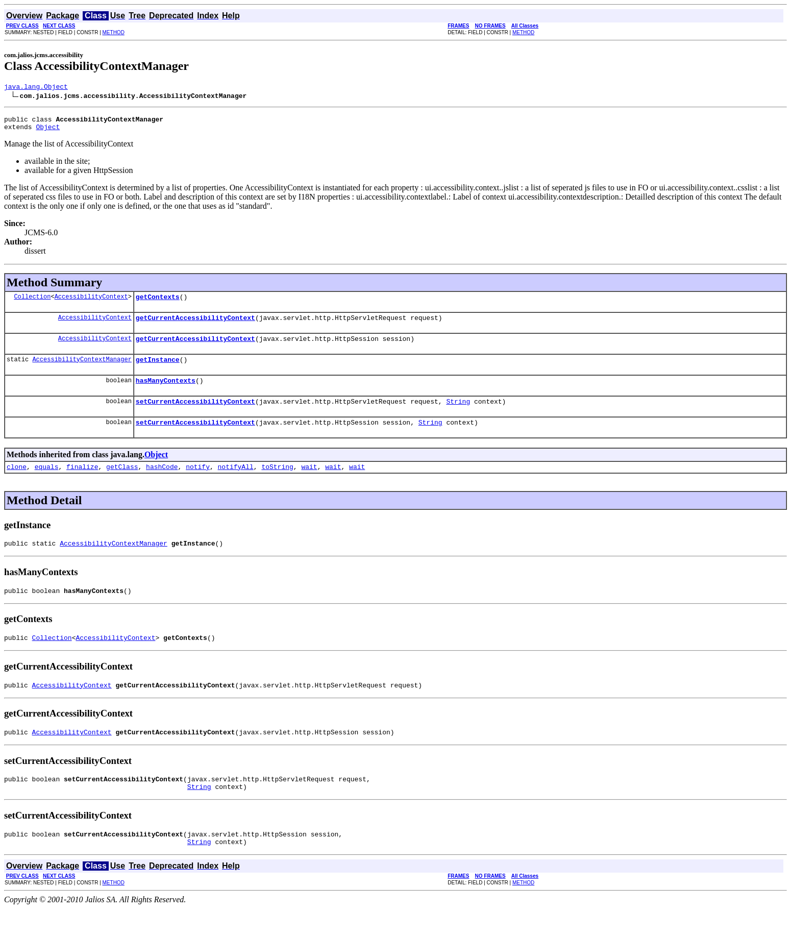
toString (277, 483)
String (458, 414)
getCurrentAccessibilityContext (195, 325)
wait (309, 483)
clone (17, 483)
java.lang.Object (36, 87)
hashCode (162, 483)
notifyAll (236, 483)
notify (198, 483)
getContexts (158, 302)
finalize (82, 483)
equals (47, 483)
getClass (122, 483)
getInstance (158, 370)
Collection (32, 302)
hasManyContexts (165, 392)
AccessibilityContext (91, 302)
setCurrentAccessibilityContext (195, 414)
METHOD (114, 32)
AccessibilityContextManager (81, 369)
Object (48, 131)
